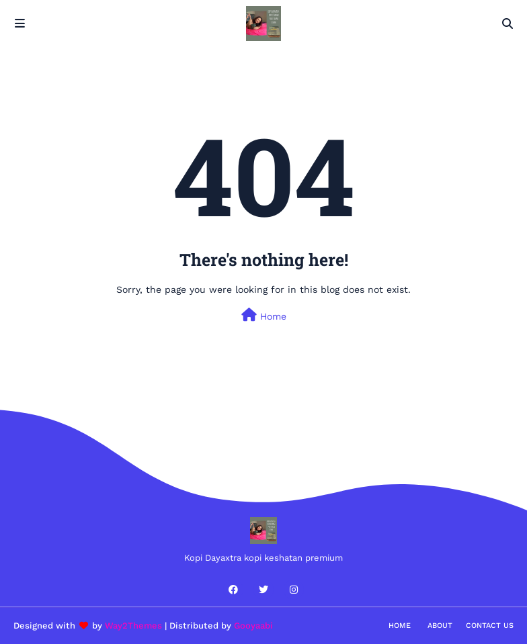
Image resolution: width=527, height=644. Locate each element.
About (440, 625)
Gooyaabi (253, 625)
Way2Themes (133, 625)
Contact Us (490, 625)
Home (263, 315)
